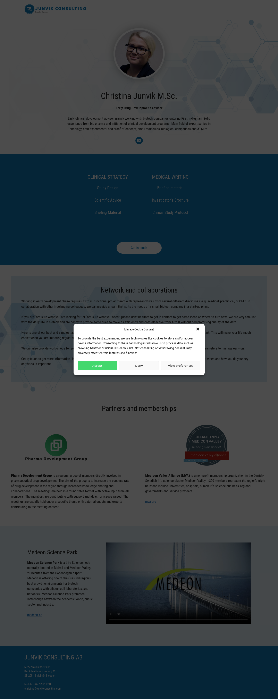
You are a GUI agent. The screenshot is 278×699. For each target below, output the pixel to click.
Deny (139, 365)
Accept (97, 365)
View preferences (180, 365)
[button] (198, 329)
